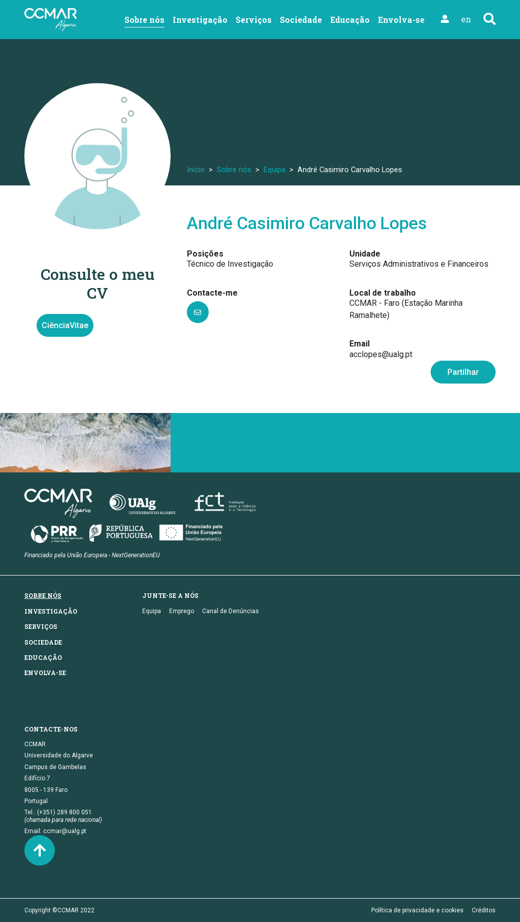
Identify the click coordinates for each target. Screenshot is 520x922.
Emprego (181, 611)
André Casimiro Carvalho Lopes (307, 223)
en (466, 19)
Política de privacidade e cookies (417, 910)
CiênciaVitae (65, 325)
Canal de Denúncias (230, 611)
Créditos (484, 910)
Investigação (200, 19)
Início (196, 169)
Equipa (274, 169)
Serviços (254, 19)
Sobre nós (144, 19)
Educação (350, 19)
